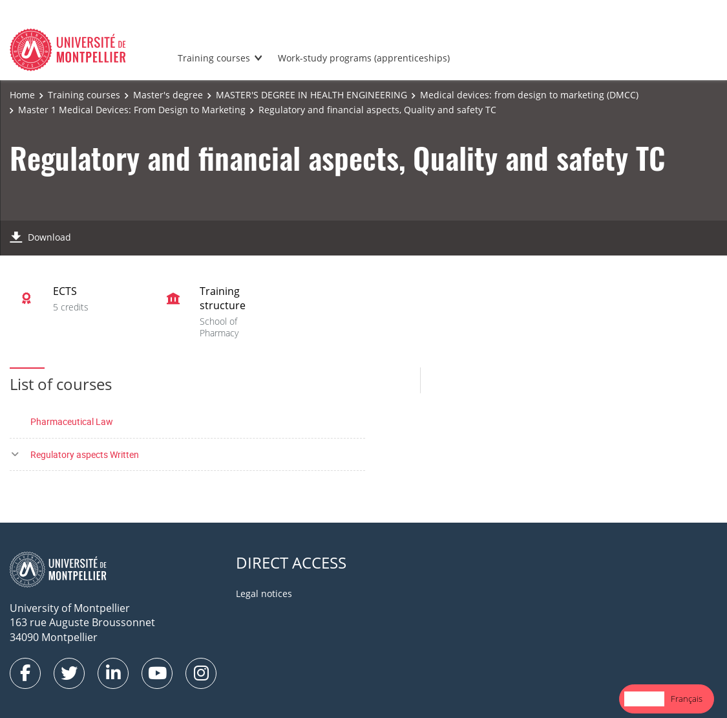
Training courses (214, 58)
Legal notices (264, 593)
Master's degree (168, 95)
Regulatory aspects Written (84, 454)
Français (686, 698)
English (644, 698)
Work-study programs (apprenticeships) (364, 58)
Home (22, 95)
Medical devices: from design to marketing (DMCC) (529, 95)
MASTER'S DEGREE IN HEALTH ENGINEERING (311, 95)
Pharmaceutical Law (71, 421)
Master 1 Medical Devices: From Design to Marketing (132, 109)
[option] (686, 698)
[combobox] (644, 698)
